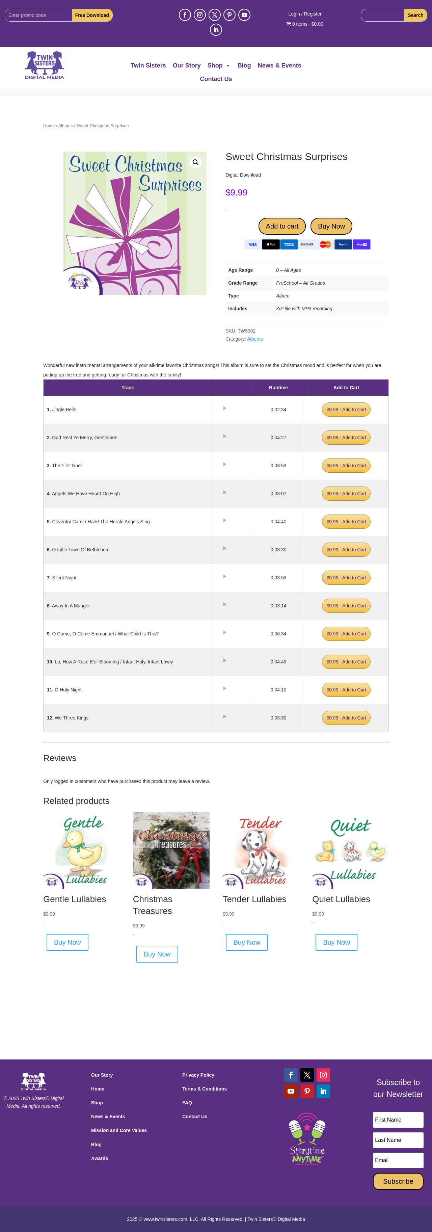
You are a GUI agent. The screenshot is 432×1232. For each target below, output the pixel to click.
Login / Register (305, 14)
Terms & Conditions (204, 1089)
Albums (65, 125)
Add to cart (282, 226)
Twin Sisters (148, 65)
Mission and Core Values (119, 1130)
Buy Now (331, 226)
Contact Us (216, 79)
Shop (219, 65)
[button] (196, 162)
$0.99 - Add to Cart (346, 409)
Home (49, 125)
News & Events (279, 65)
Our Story (187, 65)
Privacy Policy (198, 1075)
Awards (99, 1158)
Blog (244, 65)
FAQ (187, 1102)
